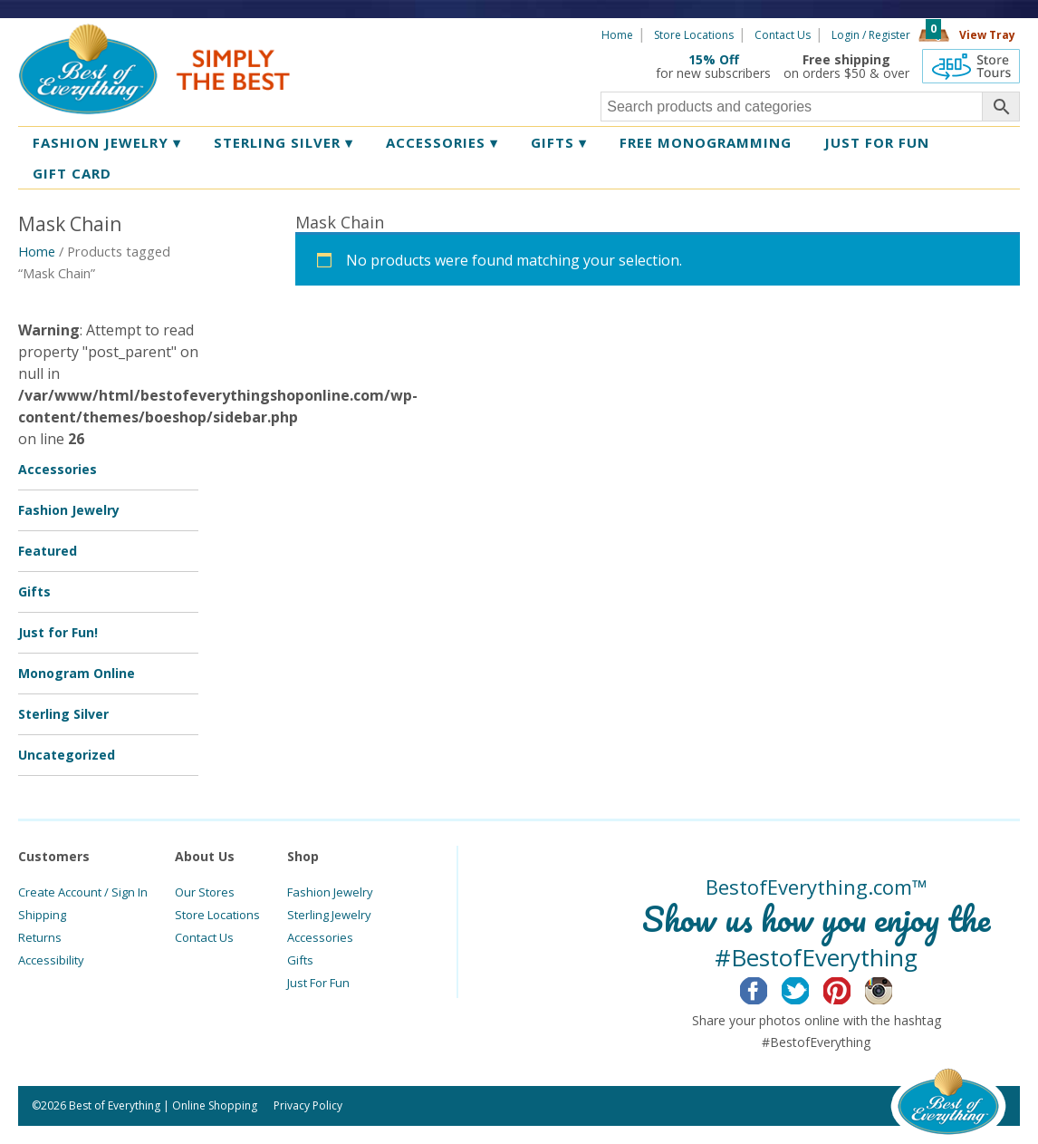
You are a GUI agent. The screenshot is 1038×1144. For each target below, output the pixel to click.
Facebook (767, 988)
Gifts (559, 142)
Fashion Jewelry (107, 142)
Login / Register (870, 35)
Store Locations (694, 35)
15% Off (713, 59)
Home (617, 35)
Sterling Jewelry (329, 914)
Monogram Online (76, 673)
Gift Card (72, 173)
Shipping (42, 914)
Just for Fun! (58, 632)
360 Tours (971, 66)
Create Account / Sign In (83, 892)
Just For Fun (318, 982)
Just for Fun (876, 142)
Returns (40, 937)
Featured (47, 550)
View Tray (987, 35)
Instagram (892, 988)
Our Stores (205, 892)
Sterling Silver (283, 142)
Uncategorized (66, 754)
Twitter (809, 988)
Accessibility (51, 960)
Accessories (442, 142)
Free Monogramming (706, 142)
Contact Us (782, 35)
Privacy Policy (308, 1105)
